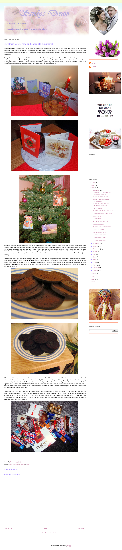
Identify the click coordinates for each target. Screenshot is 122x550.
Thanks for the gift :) (99, 229)
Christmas (22, 464)
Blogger (69, 546)
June (95, 257)
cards (10, 464)
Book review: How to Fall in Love (103, 211)
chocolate (16, 464)
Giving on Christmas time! (100, 221)
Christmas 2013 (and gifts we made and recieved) (101, 193)
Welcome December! (99, 240)
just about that (97, 219)
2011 (93, 276)
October (95, 246)
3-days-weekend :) (98, 224)
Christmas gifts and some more (102, 213)
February (96, 267)
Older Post (81, 528)
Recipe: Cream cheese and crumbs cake (101, 200)
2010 (93, 279)
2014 (93, 185)
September (96, 249)
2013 (93, 188)
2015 (93, 182)
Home (45, 528)
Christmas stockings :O (100, 237)
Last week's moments (99, 232)
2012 (93, 273)
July (94, 254)
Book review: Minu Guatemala (102, 227)
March (95, 265)
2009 (93, 282)
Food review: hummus (99, 235)
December (96, 190)
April (94, 262)
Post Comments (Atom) (49, 533)
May (94, 259)
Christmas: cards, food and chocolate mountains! (101, 204)
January (95, 270)
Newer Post (8, 528)
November (96, 243)
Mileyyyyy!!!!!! (97, 216)
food (27, 464)
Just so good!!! (97, 208)
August (95, 251)
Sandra (94, 63)
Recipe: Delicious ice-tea (100, 197)
